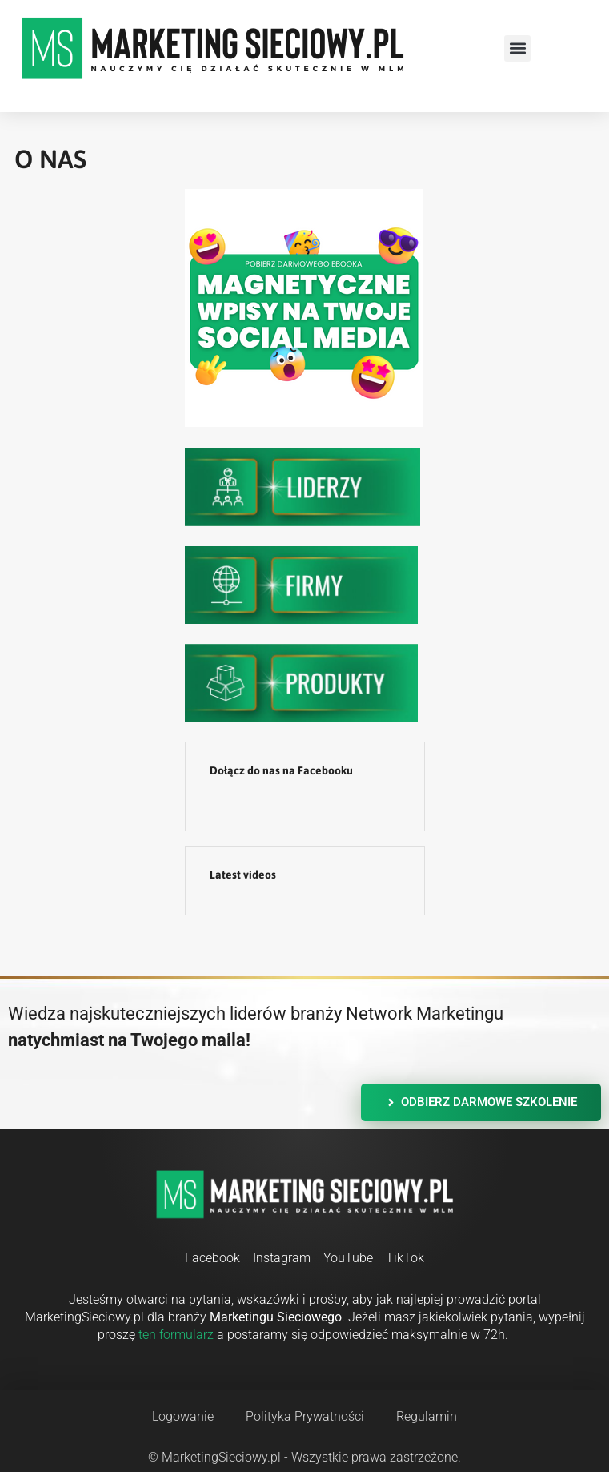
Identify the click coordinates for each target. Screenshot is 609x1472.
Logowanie (183, 1416)
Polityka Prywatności (305, 1416)
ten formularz (176, 1334)
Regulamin (426, 1416)
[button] (517, 48)
